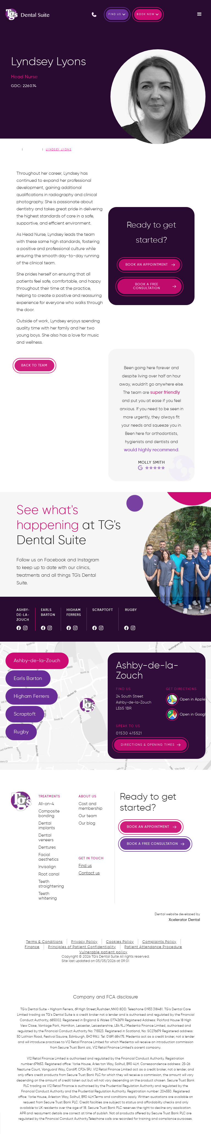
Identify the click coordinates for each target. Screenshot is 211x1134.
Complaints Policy (159, 942)
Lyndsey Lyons (58, 149)
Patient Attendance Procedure (153, 947)
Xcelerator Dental (184, 920)
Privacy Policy (84, 942)
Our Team (32, 149)
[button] (117, 14)
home (15, 149)
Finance (32, 947)
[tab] (37, 661)
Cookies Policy (120, 942)
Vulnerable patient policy (103, 952)
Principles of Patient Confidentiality (82, 947)
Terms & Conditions (44, 942)
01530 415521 (129, 733)
